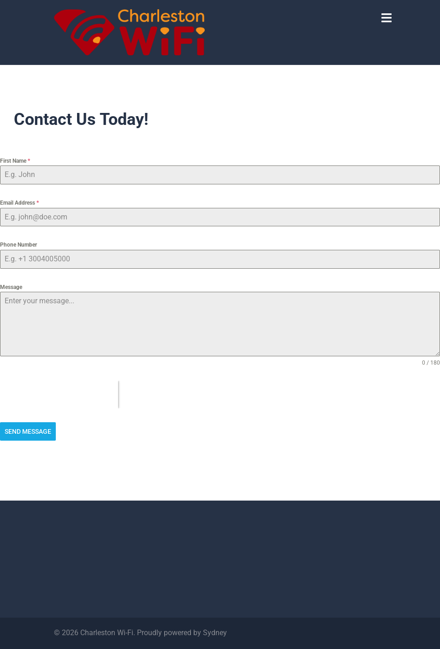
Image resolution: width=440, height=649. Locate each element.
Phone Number (18, 245)
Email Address (19, 203)
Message (11, 287)
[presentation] (59, 394)
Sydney (215, 632)
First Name (15, 161)
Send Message (28, 431)
